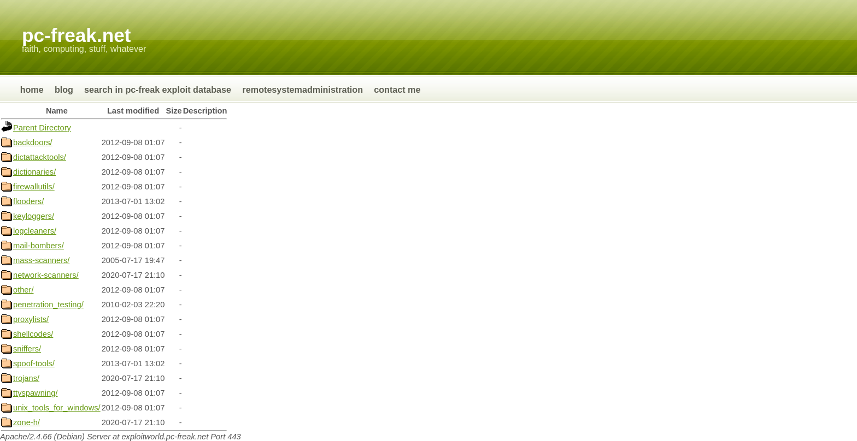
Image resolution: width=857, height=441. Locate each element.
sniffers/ (27, 348)
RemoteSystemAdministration (303, 89)
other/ (23, 289)
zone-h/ (26, 422)
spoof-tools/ (34, 363)
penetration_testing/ (48, 304)
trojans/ (26, 378)
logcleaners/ (34, 231)
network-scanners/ (46, 275)
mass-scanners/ (41, 260)
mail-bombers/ (38, 245)
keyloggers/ (33, 216)
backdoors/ (32, 142)
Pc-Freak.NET (76, 35)
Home (32, 89)
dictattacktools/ (39, 157)
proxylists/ (31, 319)
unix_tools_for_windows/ (57, 407)
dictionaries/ (34, 172)
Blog (64, 89)
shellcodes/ (33, 334)
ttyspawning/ (35, 393)
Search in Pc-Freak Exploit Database (158, 89)
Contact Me (397, 89)
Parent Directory (42, 127)
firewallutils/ (34, 186)
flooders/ (28, 201)
